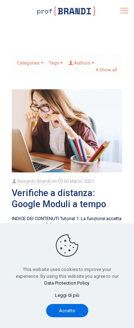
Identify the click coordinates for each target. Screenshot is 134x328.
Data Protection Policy (66, 283)
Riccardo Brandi (34, 181)
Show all (106, 69)
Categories (30, 63)
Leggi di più (67, 295)
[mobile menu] (124, 11)
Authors (81, 63)
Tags (56, 63)
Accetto (67, 310)
